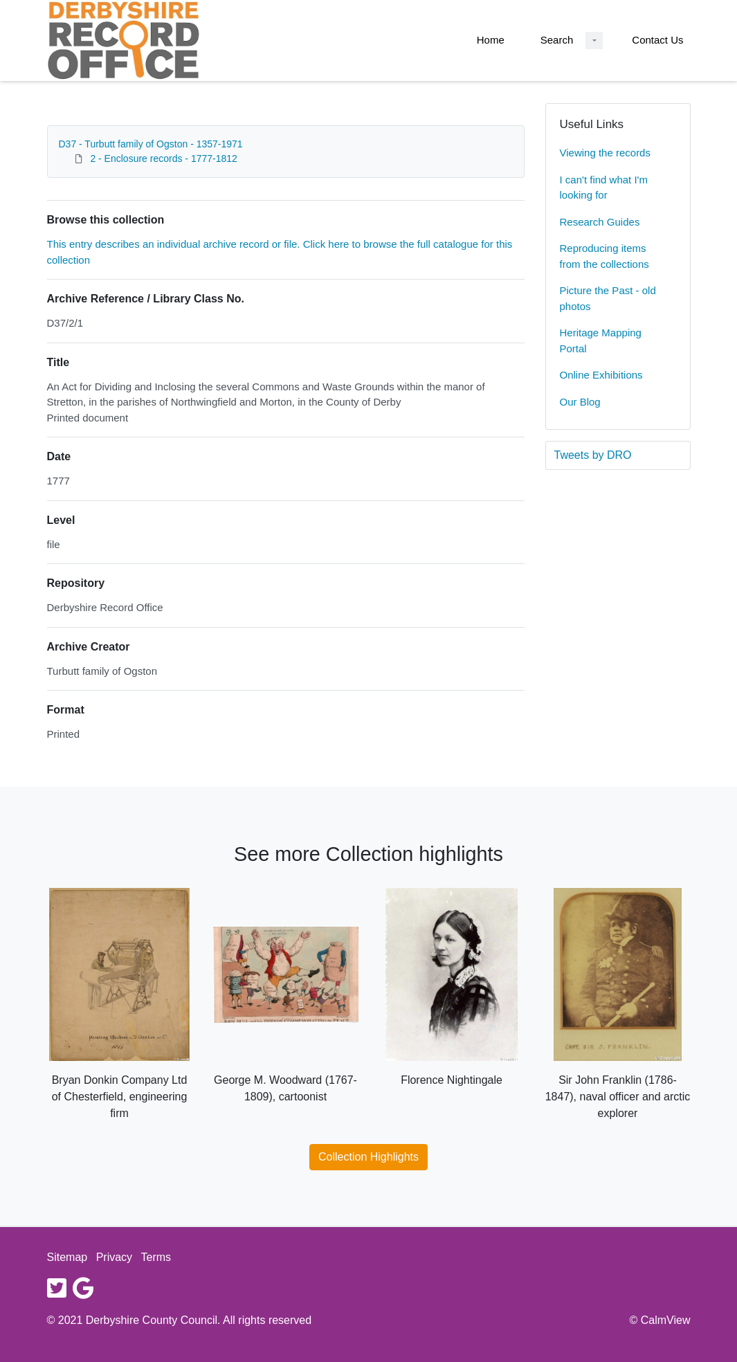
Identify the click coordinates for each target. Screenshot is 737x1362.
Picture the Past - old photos (608, 298)
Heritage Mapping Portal (601, 340)
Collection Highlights (368, 1157)
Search (557, 40)
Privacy (114, 1257)
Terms (156, 1257)
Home (490, 40)
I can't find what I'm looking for (604, 187)
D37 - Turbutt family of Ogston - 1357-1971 (151, 143)
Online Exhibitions (601, 375)
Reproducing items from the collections (604, 256)
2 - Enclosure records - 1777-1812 (163, 158)
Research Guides (600, 222)
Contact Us (657, 40)
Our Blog (580, 402)
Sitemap (67, 1257)
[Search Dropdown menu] (594, 40)
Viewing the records (605, 152)
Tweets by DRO (593, 455)
